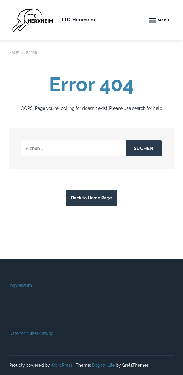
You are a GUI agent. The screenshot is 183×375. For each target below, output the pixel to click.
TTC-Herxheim (78, 20)
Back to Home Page (91, 197)
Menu (163, 20)
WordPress (62, 365)
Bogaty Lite (103, 365)
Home (14, 52)
